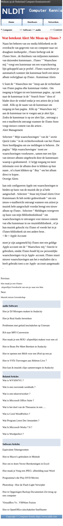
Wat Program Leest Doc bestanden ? (21, 420)
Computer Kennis (7, 31)
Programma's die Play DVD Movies (21, 477)
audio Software (40, 31)
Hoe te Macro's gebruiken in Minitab (21, 456)
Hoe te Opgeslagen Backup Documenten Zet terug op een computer (29, 494)
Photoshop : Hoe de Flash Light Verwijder (24, 484)
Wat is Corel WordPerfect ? (17, 413)
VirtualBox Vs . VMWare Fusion (19, 502)
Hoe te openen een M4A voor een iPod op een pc (27, 353)
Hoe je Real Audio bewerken (17, 318)
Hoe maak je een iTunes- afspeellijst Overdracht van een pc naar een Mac (22, 285)
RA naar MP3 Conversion (16, 332)
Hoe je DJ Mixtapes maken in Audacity (22, 311)
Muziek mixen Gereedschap (13, 297)
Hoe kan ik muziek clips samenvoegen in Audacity (28, 367)
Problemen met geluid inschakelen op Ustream (26, 325)
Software (27, 30)
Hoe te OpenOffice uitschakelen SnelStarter (25, 509)
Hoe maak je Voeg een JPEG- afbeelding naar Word (29, 470)
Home (11, 22)
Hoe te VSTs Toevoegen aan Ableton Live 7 (25, 360)
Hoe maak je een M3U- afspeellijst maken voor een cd (30, 339)
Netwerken (53, 22)
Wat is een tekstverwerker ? (17, 393)
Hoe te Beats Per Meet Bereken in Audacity (25, 346)
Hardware (32, 22)
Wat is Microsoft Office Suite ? (19, 400)
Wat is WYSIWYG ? (13, 380)
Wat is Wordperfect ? (13, 434)
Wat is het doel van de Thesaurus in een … (24, 407)
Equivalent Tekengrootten (16, 449)
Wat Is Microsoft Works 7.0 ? (18, 427)
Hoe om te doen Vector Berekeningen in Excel (26, 463)
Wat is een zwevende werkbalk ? (19, 387)
